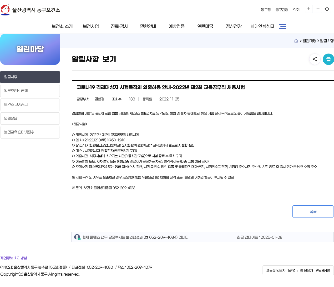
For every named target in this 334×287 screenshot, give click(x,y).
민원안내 (148, 26)
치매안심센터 (262, 26)
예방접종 (176, 26)
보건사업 (91, 26)
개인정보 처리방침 (13, 258)
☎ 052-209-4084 (160, 237)
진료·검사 (119, 26)
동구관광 (281, 10)
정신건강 (234, 26)
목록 (312, 212)
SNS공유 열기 (315, 59)
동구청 (266, 10)
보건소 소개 (62, 26)
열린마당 (205, 26)
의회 (296, 10)
